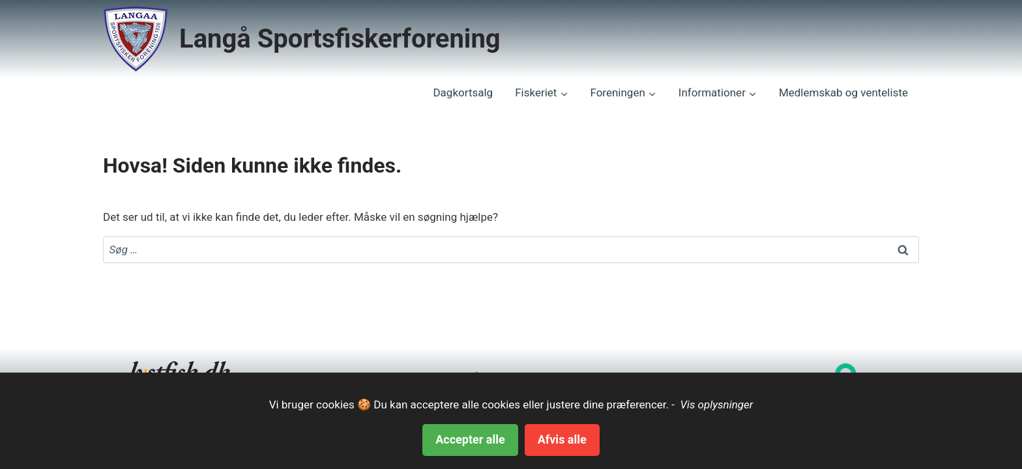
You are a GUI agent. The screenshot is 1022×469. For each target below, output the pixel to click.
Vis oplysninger (715, 404)
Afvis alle (562, 439)
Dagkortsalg (463, 92)
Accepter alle (469, 439)
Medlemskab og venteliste (843, 92)
